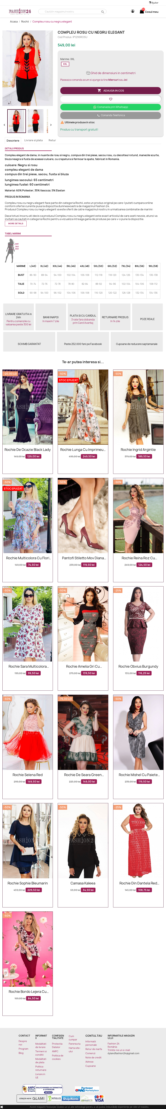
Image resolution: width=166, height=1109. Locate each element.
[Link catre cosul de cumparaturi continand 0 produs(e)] (142, 12)
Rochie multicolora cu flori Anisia (27, 558)
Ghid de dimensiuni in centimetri (111, 73)
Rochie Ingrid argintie (138, 450)
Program (23, 1048)
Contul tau (93, 1035)
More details (15, 223)
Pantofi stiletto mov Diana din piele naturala (83, 558)
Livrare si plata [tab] (33, 140)
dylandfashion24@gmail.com (123, 1053)
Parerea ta (74, 1043)
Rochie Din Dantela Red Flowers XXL (138, 883)
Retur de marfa (93, 1049)
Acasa (14, 21)
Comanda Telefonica (110, 115)
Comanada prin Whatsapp (110, 107)
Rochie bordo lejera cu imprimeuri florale (28, 992)
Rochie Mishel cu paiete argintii (138, 775)
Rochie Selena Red (28, 775)
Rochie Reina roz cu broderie (138, 558)
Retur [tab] (52, 140)
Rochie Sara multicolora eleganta (28, 666)
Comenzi (90, 1053)
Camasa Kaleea (83, 883)
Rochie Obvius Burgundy (138, 666)
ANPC (55, 1051)
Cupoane (90, 1065)
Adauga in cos (110, 90)
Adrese (89, 1061)
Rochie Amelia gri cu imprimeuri (83, 666)
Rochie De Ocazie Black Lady (28, 450)
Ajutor (153, 2)
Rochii (25, 21)
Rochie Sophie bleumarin (28, 883)
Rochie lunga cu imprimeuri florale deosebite (83, 450)
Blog (21, 1052)
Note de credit (93, 1057)
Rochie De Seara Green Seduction (83, 775)
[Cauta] (72, 11)
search (102, 11)
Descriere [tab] (13, 140)
